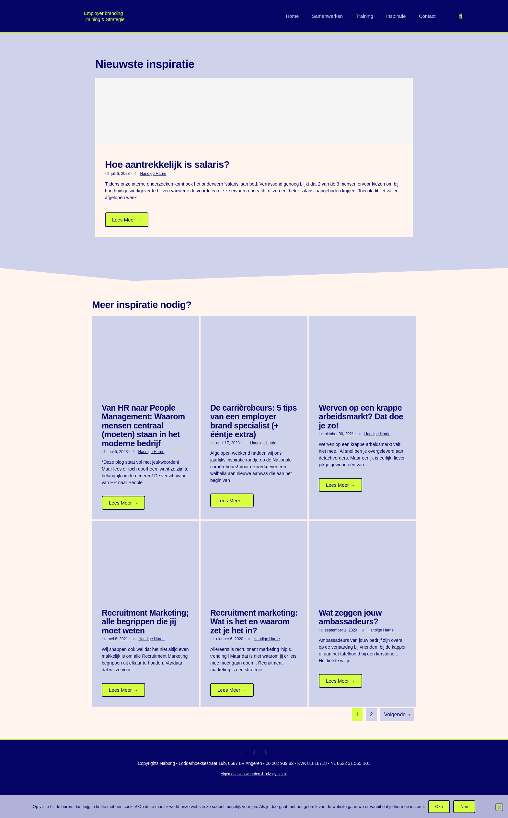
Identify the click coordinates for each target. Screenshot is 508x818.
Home (292, 16)
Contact (427, 16)
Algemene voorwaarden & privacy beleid (254, 774)
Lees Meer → (126, 219)
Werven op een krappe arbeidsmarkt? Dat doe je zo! (361, 416)
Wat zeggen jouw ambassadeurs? (350, 617)
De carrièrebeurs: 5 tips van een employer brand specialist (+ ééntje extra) (253, 421)
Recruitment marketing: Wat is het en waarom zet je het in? (254, 621)
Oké (439, 806)
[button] (461, 16)
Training (364, 16)
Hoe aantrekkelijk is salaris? (167, 164)
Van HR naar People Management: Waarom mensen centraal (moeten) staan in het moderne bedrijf (143, 425)
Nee (464, 806)
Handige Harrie (153, 173)
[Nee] (499, 807)
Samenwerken (327, 16)
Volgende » (397, 714)
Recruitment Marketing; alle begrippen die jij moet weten (145, 621)
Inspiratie (396, 16)
